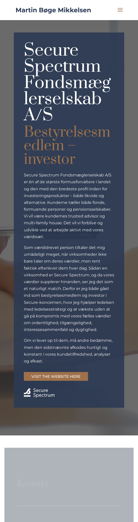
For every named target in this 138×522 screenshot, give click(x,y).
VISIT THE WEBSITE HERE (56, 376)
